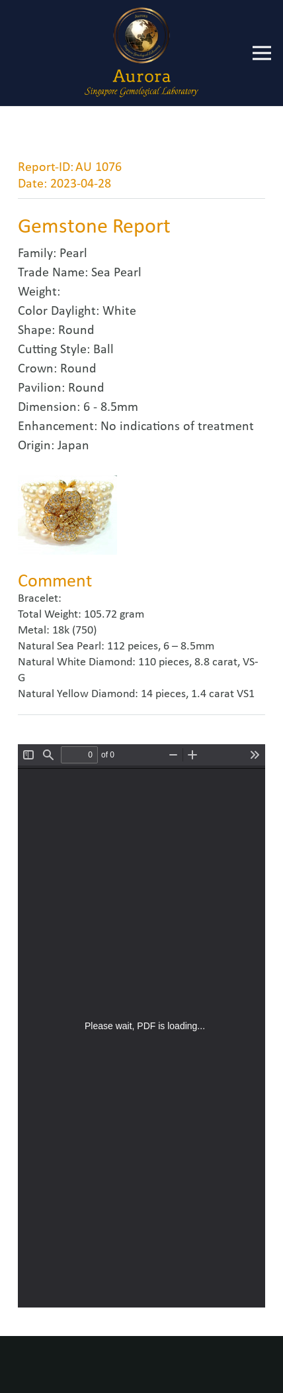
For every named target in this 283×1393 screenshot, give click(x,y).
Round (76, 330)
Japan (73, 446)
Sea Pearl (116, 273)
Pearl (73, 253)
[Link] (141, 53)
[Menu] (262, 53)
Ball (103, 350)
